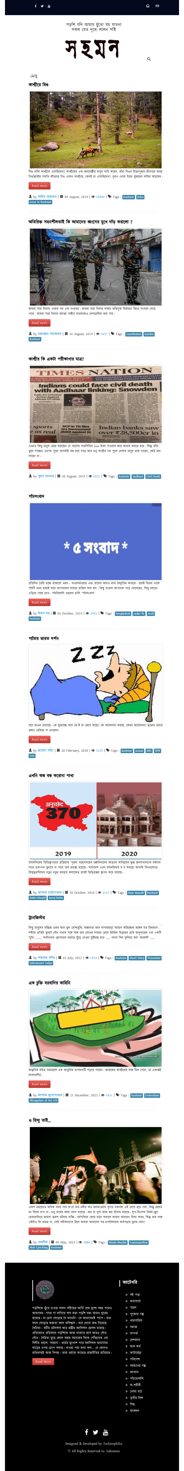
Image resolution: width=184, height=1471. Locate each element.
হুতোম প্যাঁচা (45, 750)
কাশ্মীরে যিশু (38, 85)
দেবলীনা (43, 1242)
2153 (105, 892)
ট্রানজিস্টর (37, 918)
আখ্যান (132, 1372)
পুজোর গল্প (135, 1314)
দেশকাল (133, 1340)
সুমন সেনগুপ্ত (46, 476)
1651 (109, 1095)
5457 (104, 334)
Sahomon (113, 1451)
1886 (86, 1242)
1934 (93, 957)
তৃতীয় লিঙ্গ (134, 1398)
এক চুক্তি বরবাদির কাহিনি (49, 983)
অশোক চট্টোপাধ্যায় (50, 892)
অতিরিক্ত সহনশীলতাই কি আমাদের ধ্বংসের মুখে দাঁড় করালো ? (80, 222)
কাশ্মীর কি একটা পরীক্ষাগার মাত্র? (56, 359)
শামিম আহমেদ (47, 196)
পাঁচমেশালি (134, 1378)
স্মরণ (131, 1307)
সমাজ (131, 1327)
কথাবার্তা (133, 1301)
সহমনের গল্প (136, 1365)
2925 (93, 613)
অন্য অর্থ (133, 1346)
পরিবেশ (133, 1359)
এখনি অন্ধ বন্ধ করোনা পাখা (51, 776)
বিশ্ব (130, 1404)
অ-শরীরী (133, 1385)
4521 (96, 476)
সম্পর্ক (132, 1333)
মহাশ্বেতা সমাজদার (49, 334)
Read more (39, 185)
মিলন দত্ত (43, 613)
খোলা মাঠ (134, 1391)
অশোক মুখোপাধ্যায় (50, 1095)
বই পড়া (133, 1294)
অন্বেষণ (132, 1411)
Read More (43, 1361)
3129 (99, 750)
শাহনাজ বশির (46, 957)
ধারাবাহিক (134, 1320)
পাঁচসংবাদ (36, 497)
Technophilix (112, 1443)
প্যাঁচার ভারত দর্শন (44, 639)
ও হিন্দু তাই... (40, 1121)
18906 (100, 196)
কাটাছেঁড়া (133, 1352)
